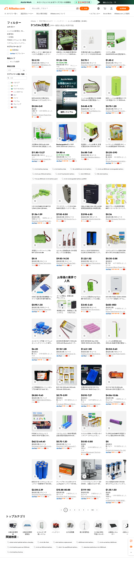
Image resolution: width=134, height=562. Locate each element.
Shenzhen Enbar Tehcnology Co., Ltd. (42, 263)
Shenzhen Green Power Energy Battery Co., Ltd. (42, 115)
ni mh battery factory (15, 552)
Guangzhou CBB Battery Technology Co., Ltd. (42, 65)
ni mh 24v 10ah (43, 542)
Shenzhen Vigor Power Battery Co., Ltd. (66, 263)
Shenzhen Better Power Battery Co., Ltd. (42, 309)
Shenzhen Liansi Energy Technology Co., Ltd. (116, 65)
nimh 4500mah (84, 174)
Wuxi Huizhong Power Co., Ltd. (91, 496)
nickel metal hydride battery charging (20, 542)
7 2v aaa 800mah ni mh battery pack (45, 179)
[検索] (84, 8)
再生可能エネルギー (46, 21)
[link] (131, 541)
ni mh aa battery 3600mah (107, 542)
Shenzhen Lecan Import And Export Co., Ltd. (42, 159)
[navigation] (17, 266)
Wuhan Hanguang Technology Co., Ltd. (116, 219)
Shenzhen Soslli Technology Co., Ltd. (66, 496)
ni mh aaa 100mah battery (41, 174)
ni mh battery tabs (59, 169)
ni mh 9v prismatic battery (64, 174)
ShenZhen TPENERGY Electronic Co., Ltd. (116, 402)
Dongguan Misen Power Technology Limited (116, 267)
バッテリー (60, 21)
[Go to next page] (97, 510)
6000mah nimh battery (84, 542)
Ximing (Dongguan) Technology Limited (91, 452)
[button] (77, 8)
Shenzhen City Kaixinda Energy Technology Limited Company (42, 358)
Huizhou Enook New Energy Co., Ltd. (91, 354)
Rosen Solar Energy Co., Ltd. (115, 311)
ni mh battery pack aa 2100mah (18, 547)
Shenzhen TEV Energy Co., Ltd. (66, 219)
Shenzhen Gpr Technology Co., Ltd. (91, 309)
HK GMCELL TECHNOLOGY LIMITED (66, 69)
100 (92, 510)
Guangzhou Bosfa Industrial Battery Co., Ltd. (91, 219)
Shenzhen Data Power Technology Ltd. (66, 159)
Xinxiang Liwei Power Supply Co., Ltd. (116, 354)
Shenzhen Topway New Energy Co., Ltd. (91, 65)
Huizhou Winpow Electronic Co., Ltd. (116, 111)
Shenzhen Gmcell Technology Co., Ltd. (42, 221)
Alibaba (33, 21)
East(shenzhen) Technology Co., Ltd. (91, 263)
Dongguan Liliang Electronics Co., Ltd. (42, 446)
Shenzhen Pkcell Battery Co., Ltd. (91, 111)
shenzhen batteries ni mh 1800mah (94, 547)
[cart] (105, 9)
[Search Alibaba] (53, 8)
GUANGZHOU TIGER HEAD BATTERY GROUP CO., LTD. (116, 500)
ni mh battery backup (40, 169)
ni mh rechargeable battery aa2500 (74, 179)
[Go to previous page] (61, 510)
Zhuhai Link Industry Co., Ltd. (116, 450)
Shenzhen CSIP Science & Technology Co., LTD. (66, 446)
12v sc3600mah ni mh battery (80, 169)
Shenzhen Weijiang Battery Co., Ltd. (91, 157)
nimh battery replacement (62, 542)
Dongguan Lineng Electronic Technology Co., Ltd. (91, 404)
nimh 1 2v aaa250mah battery (66, 547)
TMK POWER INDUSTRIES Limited (42, 400)
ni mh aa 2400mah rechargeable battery (109, 169)
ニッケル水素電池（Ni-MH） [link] (78, 21)
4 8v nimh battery (101, 174)
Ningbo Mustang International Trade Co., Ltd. (116, 161)
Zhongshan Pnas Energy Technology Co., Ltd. (66, 354)
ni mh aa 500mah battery (43, 547)
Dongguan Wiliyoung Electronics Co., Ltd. (66, 404)
